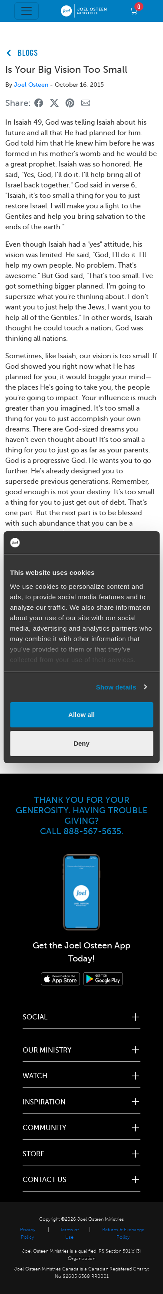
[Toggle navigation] (26, 11)
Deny (81, 743)
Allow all (81, 714)
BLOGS (28, 53)
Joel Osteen (31, 85)
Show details (116, 687)
